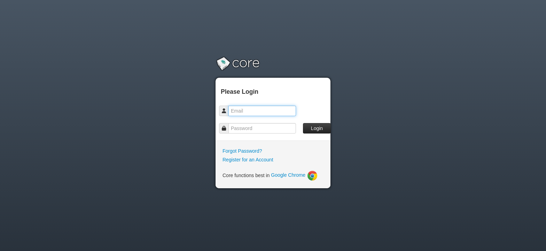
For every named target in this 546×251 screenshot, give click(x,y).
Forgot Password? (242, 151)
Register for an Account (248, 159)
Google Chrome (294, 175)
